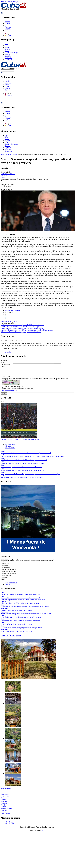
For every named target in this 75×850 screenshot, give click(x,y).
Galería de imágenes (11, 636)
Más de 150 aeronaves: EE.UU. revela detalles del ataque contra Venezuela (24, 461)
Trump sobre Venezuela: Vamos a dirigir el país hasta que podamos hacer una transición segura (30, 475)
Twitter (7, 25)
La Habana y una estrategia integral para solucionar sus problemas (21, 629)
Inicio (6, 44)
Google (14, 321)
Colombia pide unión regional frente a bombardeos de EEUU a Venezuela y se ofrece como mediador (32, 458)
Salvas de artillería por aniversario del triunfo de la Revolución (20, 622)
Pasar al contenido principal (9, 1)
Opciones (4, 563)
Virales (5, 579)
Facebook (8, 27)
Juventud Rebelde (6, 810)
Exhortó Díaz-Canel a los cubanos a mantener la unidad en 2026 (21, 618)
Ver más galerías (6, 790)
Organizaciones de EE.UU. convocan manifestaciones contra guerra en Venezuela (26, 454)
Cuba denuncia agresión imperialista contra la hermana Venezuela (21, 468)
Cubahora (4, 811)
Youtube (7, 22)
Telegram (7, 29)
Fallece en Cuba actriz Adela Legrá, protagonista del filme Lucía (21, 332)
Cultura (7, 51)
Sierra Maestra (5, 815)
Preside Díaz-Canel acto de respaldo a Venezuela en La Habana (20, 596)
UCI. (43, 832)
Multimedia (8, 58)
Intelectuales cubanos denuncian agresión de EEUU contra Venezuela (22, 325)
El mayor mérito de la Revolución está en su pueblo (17, 625)
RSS (6, 30)
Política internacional (9, 571)
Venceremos (4, 813)
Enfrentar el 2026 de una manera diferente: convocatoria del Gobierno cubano (25, 608)
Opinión (7, 54)
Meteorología (5, 796)
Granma (3, 808)
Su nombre (4, 360)
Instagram (8, 23)
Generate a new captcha (9, 392)
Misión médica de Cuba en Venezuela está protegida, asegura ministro (22, 472)
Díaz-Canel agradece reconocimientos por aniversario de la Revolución (23, 601)
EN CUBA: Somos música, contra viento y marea (16, 611)
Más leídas (8, 447)
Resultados (8, 586)
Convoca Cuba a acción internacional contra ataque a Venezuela (20, 599)
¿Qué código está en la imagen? (12, 388)
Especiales (8, 56)
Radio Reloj (4, 803)
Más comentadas (10, 449)
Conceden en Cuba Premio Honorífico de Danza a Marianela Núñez (22, 328)
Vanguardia (4, 804)
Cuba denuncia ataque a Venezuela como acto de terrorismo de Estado (22, 465)
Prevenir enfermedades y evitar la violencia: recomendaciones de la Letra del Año (26, 615)
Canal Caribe (5, 797)
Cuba (6, 45)
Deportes (7, 49)
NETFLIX (4, 175)
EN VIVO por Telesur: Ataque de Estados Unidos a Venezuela (20, 440)
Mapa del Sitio (9, 825)
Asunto (3, 362)
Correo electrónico (7, 364)
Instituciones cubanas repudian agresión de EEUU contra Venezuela (22, 479)
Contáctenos (8, 59)
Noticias (8, 154)
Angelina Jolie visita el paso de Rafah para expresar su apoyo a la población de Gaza (27, 330)
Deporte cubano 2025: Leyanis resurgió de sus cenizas (17, 632)
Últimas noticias (10, 446)
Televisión (6, 569)
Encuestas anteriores (11, 584)
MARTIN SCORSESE (8, 174)
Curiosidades (7, 577)
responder (8, 352)
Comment (4, 366)
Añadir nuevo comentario (13, 310)
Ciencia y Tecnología (11, 52)
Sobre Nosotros (9, 823)
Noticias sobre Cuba (9, 573)
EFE (2, 182)
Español (8, 35)
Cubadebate (4, 799)
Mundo (7, 47)
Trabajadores (5, 806)
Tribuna (3, 801)
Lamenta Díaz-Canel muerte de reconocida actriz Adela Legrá (20, 326)
